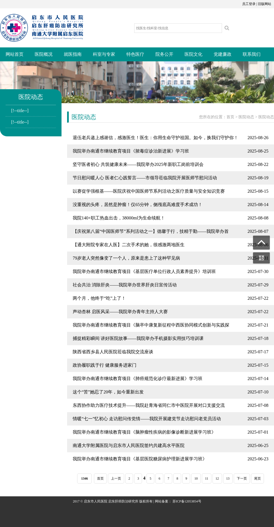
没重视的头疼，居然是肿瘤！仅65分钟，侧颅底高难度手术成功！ (137, 204)
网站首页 (14, 54)
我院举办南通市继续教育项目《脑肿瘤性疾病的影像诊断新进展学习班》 (144, 432)
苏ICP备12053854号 (187, 501)
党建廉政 (223, 54)
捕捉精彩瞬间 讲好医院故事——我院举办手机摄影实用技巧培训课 (138, 338)
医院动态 (246, 117)
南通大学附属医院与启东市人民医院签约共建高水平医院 (129, 445)
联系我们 (252, 54)
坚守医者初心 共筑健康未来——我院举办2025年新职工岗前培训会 (138, 164)
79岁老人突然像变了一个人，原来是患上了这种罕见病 (126, 258)
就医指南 (73, 54)
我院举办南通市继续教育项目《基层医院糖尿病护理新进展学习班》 (140, 458)
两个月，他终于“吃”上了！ (99, 298)
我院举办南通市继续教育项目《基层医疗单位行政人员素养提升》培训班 (144, 271)
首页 (230, 117)
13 (228, 478)
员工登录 (249, 4)
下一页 (242, 478)
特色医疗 (135, 54)
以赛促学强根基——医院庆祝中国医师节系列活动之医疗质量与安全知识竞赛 (149, 191)
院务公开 (164, 54)
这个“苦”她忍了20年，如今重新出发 (108, 392)
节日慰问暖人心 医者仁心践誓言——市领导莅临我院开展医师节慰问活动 (145, 177)
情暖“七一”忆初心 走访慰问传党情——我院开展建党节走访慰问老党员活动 (147, 418)
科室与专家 (104, 54)
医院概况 (44, 54)
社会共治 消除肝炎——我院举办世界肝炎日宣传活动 (125, 284)
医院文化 (193, 54)
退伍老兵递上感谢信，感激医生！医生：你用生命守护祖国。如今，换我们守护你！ (155, 137)
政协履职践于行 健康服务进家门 (104, 365)
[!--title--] (20, 110)
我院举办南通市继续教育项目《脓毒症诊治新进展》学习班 (131, 151)
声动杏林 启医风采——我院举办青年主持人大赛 (120, 311)
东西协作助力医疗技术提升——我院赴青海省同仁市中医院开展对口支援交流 (149, 405)
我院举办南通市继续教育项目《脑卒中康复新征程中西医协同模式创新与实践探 (151, 325)
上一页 (116, 478)
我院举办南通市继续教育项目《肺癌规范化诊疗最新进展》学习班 (137, 378)
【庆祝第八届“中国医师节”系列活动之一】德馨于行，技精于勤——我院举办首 (151, 231)
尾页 (257, 478)
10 (196, 478)
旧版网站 (264, 4)
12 (217, 478)
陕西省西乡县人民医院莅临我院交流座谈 (113, 351)
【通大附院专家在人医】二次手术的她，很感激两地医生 (129, 244)
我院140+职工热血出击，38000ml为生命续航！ (119, 218)
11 (206, 478)
